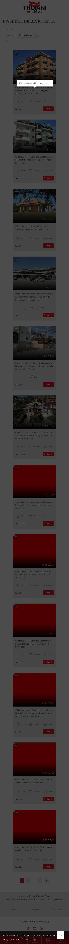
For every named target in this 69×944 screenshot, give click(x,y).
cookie (48, 935)
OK (60, 935)
